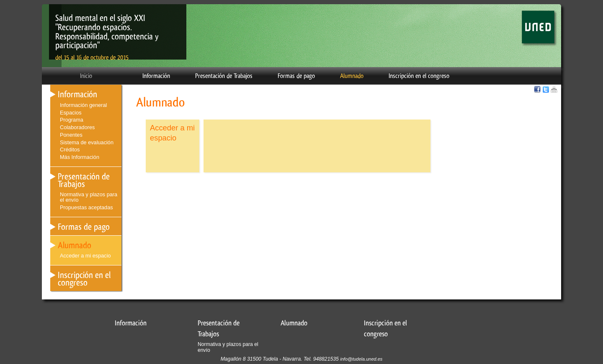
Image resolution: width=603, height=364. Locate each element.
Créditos (70, 149)
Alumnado (351, 76)
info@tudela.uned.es (361, 358)
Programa (71, 120)
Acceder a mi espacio (85, 255)
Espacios (71, 112)
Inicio (86, 76)
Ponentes (71, 135)
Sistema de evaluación (86, 142)
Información (156, 76)
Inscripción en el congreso (419, 76)
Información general (83, 105)
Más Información (79, 157)
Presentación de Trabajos (224, 76)
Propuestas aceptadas (86, 207)
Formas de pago (296, 76)
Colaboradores (77, 127)
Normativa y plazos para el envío (88, 197)
